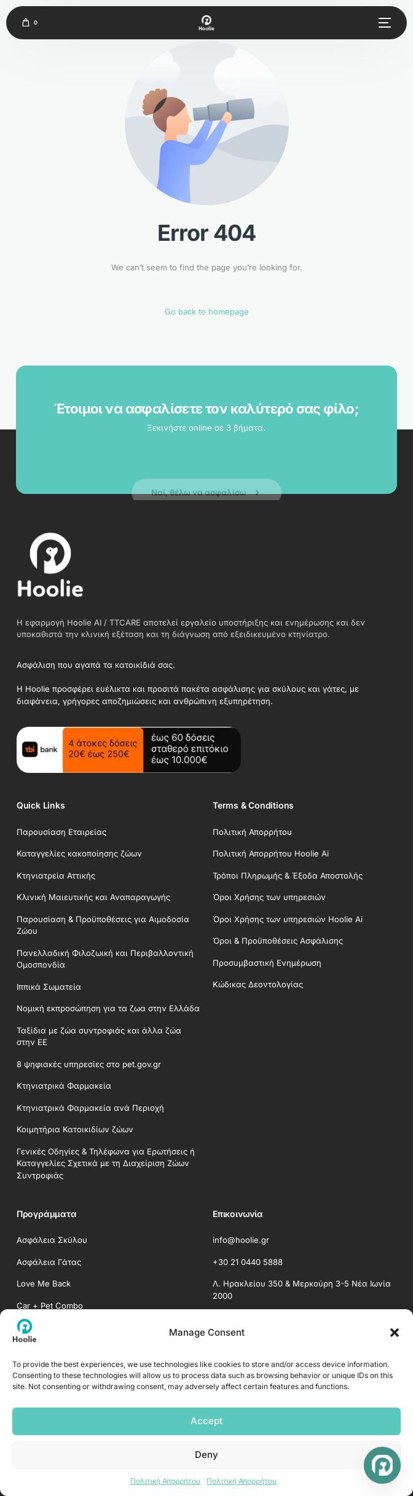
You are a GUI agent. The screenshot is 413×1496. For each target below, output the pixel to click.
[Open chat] (382, 1465)
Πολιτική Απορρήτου (165, 1481)
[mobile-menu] (383, 23)
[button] (394, 1332)
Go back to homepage (207, 311)
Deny (206, 1454)
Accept (206, 1421)
